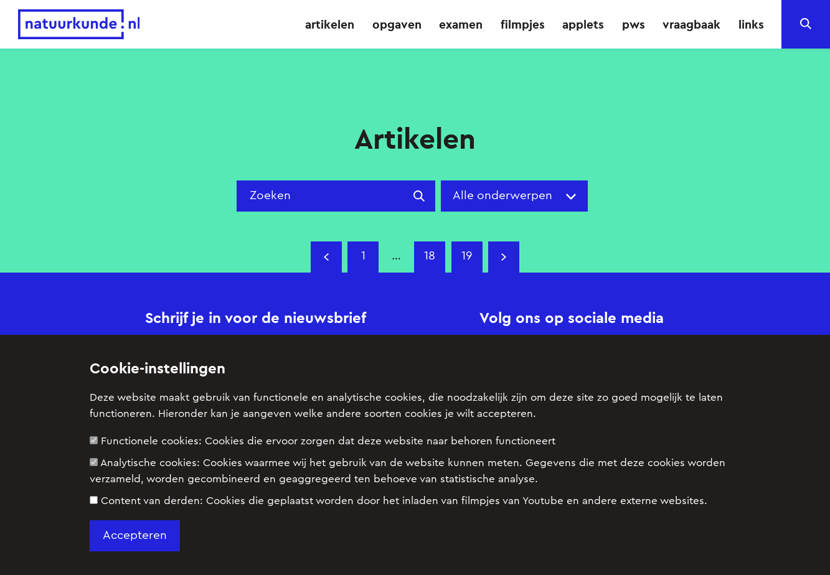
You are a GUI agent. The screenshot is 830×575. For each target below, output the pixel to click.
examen (461, 24)
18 (429, 256)
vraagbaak (691, 24)
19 (466, 256)
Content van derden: (398, 500)
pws (633, 24)
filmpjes (523, 24)
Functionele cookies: (322, 441)
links (751, 24)
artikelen (329, 24)
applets (583, 24)
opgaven (397, 24)
